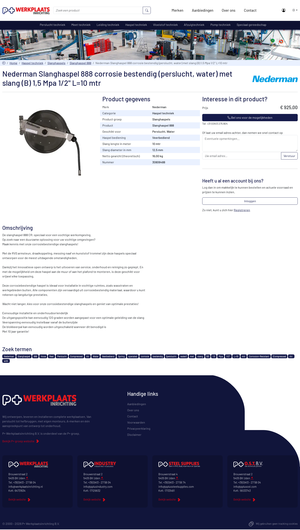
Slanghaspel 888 (80, 63)
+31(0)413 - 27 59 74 (174, 482)
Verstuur (289, 156)
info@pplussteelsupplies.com (176, 486)
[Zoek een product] (98, 10)
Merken (177, 10)
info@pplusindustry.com (97, 486)
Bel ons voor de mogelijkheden (249, 118)
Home (13, 63)
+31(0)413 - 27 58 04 (24, 482)
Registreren (242, 210)
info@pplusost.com (245, 486)
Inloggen (250, 201)
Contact (250, 10)
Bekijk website (17, 499)
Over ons (228, 10)
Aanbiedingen (202, 10)
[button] (294, 10)
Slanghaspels (56, 63)
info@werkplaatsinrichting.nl (25, 486)
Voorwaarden (136, 422)
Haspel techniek (32, 63)
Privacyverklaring (138, 428)
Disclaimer (134, 435)
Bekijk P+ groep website (18, 441)
